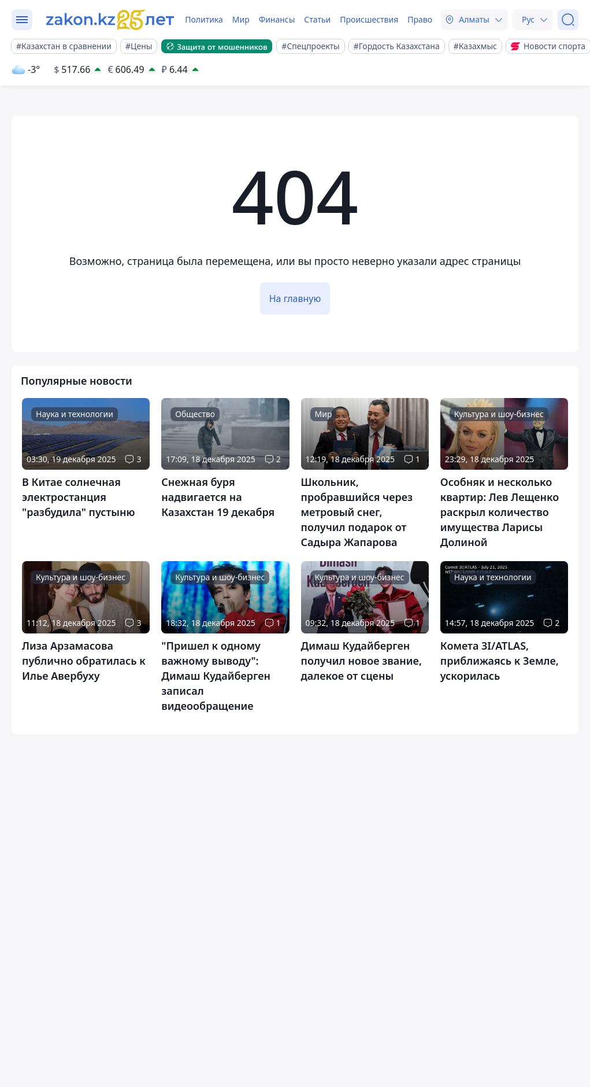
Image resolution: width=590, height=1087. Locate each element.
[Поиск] (568, 19)
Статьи (317, 19)
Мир (241, 19)
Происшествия (369, 19)
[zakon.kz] (111, 19)
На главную (295, 298)
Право (419, 19)
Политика (204, 19)
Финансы (277, 19)
